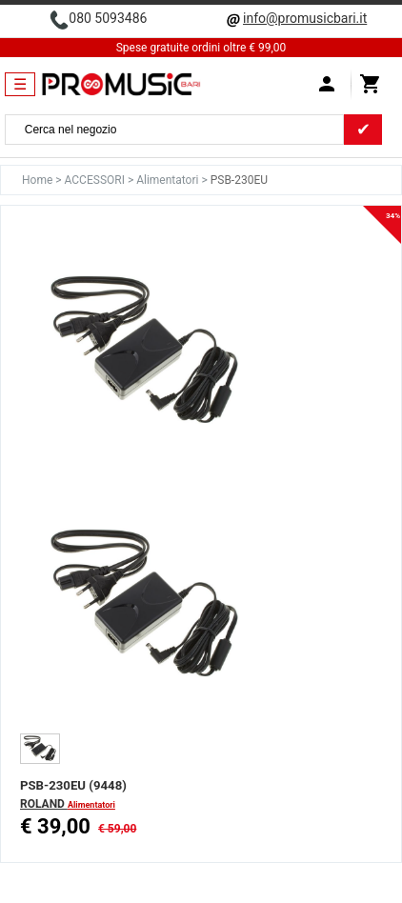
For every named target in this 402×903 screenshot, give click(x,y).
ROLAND (44, 804)
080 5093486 (108, 18)
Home (38, 180)
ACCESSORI (96, 180)
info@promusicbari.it (305, 18)
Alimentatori (168, 180)
